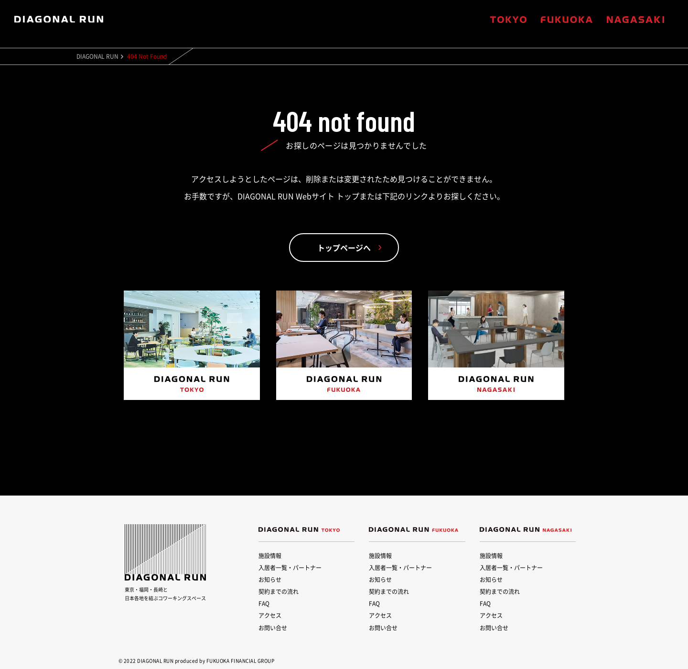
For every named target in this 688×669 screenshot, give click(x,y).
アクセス (269, 615)
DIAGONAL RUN (97, 56)
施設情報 (269, 555)
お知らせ (269, 579)
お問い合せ (272, 628)
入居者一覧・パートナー (290, 567)
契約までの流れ (278, 591)
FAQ (263, 603)
